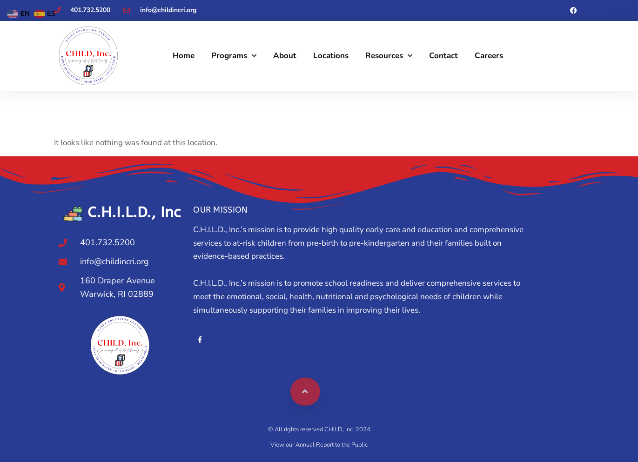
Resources (388, 55)
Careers (489, 55)
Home (184, 55)
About (284, 55)
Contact (443, 55)
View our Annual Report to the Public (319, 445)
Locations (331, 55)
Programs (233, 55)
